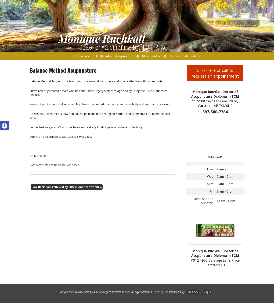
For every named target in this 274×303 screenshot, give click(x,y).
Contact (156, 56)
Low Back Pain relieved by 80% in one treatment (67, 187)
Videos (195, 56)
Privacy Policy (177, 292)
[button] (4, 125)
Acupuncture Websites (72, 292)
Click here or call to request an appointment (215, 73)
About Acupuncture (120, 56)
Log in (207, 292)
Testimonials (179, 56)
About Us (91, 56)
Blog (145, 56)
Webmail (193, 292)
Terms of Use (160, 292)
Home (78, 56)
